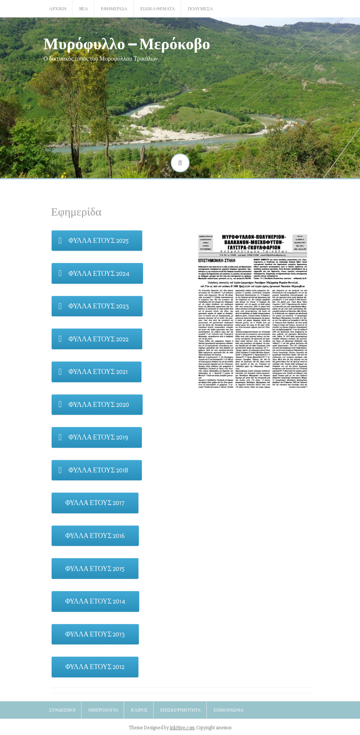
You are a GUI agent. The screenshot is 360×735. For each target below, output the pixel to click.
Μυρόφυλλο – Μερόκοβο (127, 43)
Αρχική (57, 9)
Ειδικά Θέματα (157, 9)
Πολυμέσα (200, 9)
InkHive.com (182, 728)
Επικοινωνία (229, 710)
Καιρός (139, 710)
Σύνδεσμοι (62, 710)
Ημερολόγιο (103, 710)
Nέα (83, 9)
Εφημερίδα (114, 9)
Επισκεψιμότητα (180, 710)
